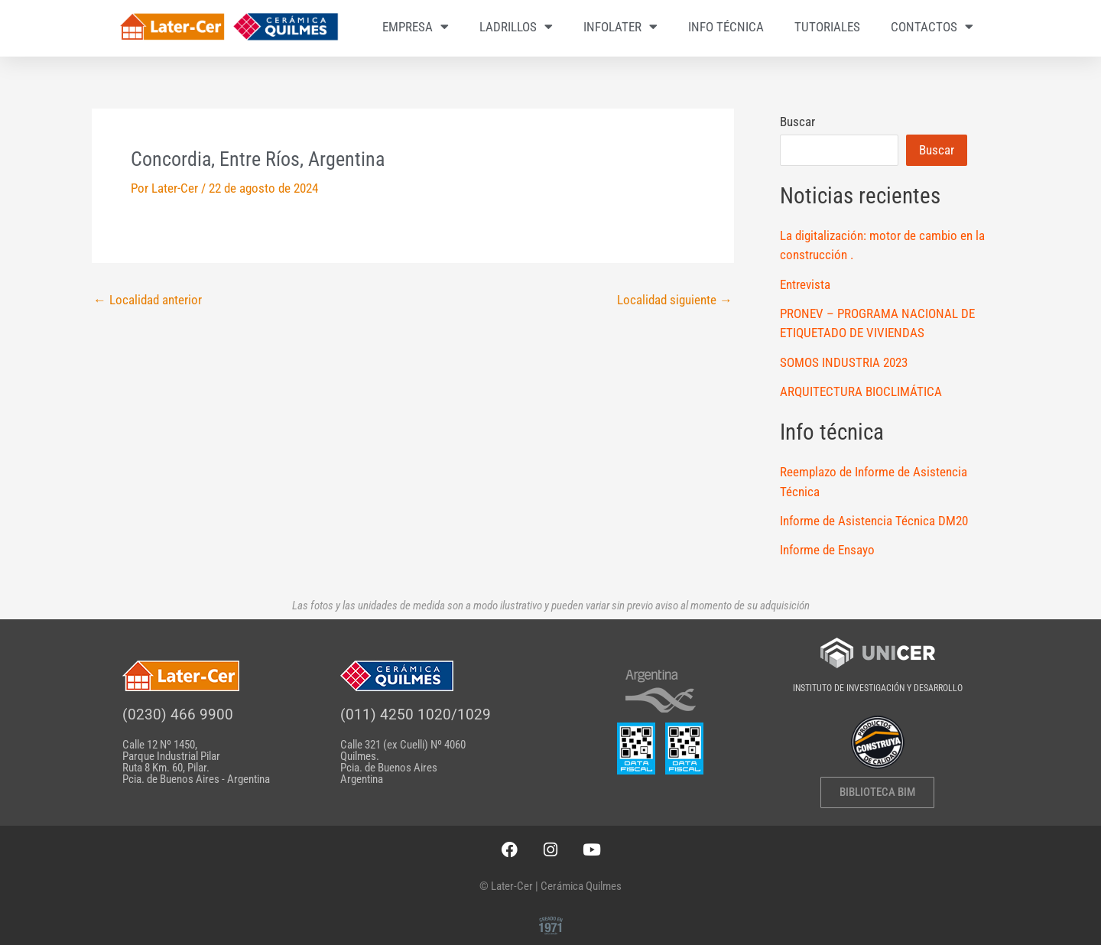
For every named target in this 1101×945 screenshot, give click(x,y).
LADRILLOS (516, 26)
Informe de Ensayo (827, 549)
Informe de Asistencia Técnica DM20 (874, 520)
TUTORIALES (827, 26)
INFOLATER (620, 26)
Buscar (797, 121)
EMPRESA (415, 26)
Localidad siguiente (674, 300)
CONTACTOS (932, 26)
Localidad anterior (147, 300)
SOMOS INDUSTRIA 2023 (844, 362)
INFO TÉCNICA (726, 26)
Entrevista (805, 284)
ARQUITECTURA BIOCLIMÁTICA (861, 391)
